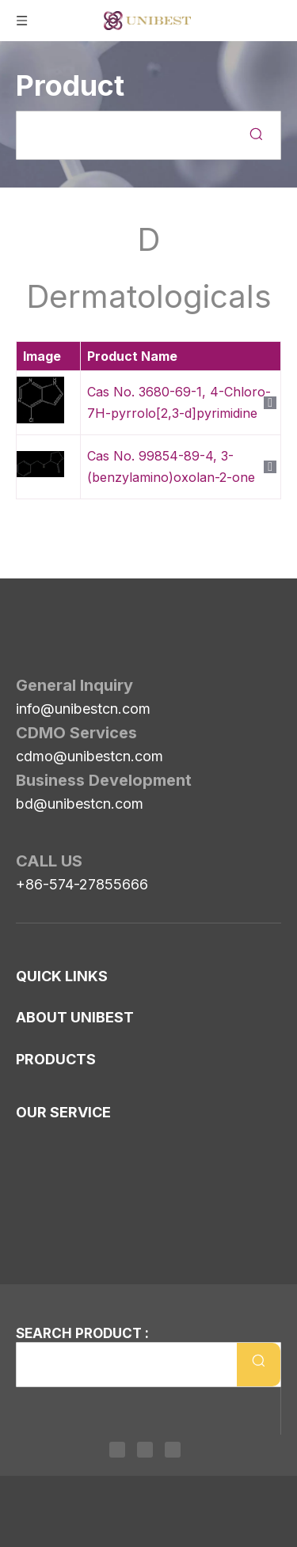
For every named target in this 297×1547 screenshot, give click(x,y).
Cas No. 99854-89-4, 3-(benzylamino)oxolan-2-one (171, 466)
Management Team (73, 1078)
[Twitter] (145, 1453)
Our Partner (52, 1129)
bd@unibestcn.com (79, 759)
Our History (51, 1053)
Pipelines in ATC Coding (87, 1221)
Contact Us (49, 961)
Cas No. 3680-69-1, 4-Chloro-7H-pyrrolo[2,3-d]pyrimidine (179, 402)
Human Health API (73, 1246)
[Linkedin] (121, 1453)
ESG (29, 1154)
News (33, 987)
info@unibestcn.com (83, 664)
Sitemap (40, 936)
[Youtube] (169, 1453)
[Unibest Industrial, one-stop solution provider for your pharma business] (28, 607)
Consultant (48, 1104)
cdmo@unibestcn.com (89, 711)
